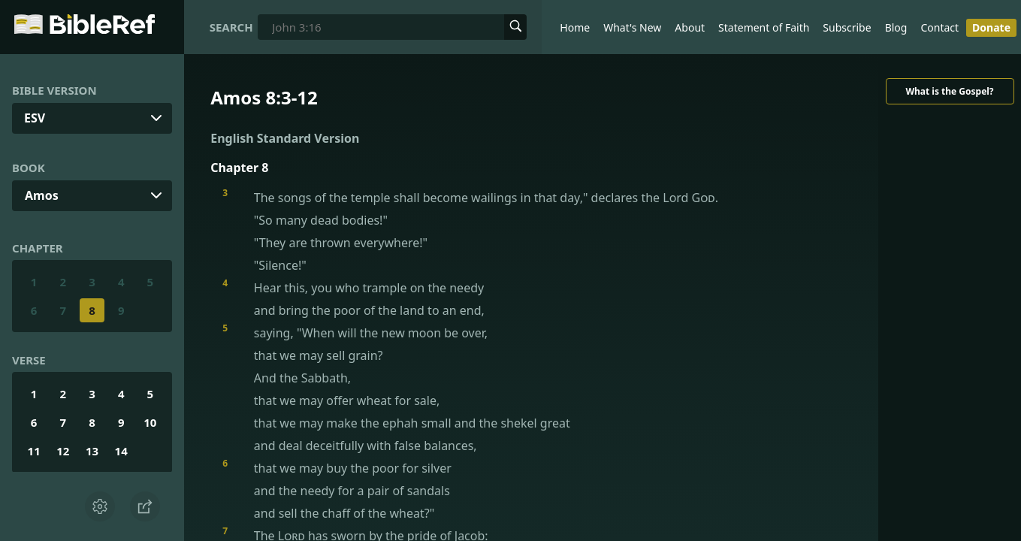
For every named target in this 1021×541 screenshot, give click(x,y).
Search (231, 27)
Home (575, 27)
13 (92, 450)
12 (62, 450)
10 (149, 422)
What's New (632, 27)
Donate (991, 27)
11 (34, 450)
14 (121, 450)
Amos (42, 195)
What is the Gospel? (949, 91)
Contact (939, 27)
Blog (896, 27)
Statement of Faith (763, 27)
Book (28, 167)
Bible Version (54, 90)
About (690, 27)
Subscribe (847, 27)
